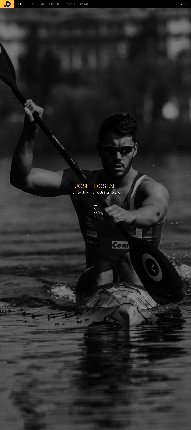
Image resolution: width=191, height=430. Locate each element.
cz (181, 4)
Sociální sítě (55, 4)
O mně (42, 4)
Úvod (19, 4)
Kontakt (84, 4)
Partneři (70, 4)
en (186, 4)
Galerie (30, 4)
